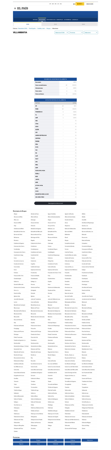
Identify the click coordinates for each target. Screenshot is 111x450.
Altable (83, 217)
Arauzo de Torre (52, 223)
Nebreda (33, 320)
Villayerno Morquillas (19, 425)
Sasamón (50, 375)
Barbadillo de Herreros (19, 231)
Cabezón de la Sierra (36, 243)
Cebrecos (50, 258)
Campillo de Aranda (69, 243)
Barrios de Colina (18, 234)
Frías (49, 276)
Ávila (21, 440)
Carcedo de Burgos (86, 246)
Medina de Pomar (35, 308)
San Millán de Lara (18, 367)
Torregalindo (68, 384)
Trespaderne (85, 387)
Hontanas (67, 284)
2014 (55, 24)
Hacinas (33, 284)
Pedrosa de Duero (86, 328)
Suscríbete (80, 4)
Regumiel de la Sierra (53, 352)
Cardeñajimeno (34, 249)
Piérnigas (16, 334)
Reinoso (67, 352)
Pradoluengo (68, 337)
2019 (27, 24)
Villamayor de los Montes (37, 414)
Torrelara (84, 384)
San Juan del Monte (52, 364)
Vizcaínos (33, 428)
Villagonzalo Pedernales (88, 408)
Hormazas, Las (68, 287)
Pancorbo (33, 328)
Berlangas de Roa (35, 237)
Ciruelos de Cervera (19, 264)
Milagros (84, 311)
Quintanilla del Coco (53, 346)
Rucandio (33, 361)
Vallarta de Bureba (52, 393)
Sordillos (16, 378)
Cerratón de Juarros (19, 261)
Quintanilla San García (70, 346)
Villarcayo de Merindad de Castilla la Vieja (72, 420)
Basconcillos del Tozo (36, 234)
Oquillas (33, 323)
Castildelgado (51, 252)
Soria (38, 444)
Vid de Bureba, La (86, 402)
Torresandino (34, 387)
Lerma (15, 302)
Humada (33, 293)
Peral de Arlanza (86, 331)
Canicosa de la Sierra (19, 246)
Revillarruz (33, 355)
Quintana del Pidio (86, 340)
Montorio (50, 317)
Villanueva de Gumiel (87, 417)
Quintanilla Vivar (18, 349)
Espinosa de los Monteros (71, 270)
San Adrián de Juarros (36, 364)
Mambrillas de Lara (35, 305)
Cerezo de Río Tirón (86, 258)
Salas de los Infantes (70, 361)
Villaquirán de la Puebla (36, 420)
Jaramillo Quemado (19, 299)
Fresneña (67, 273)
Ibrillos (83, 293)
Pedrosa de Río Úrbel (53, 331)
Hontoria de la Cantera (19, 287)
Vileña (32, 405)
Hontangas (84, 284)
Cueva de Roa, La (69, 267)
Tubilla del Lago (35, 390)
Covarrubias (17, 267)
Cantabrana (34, 246)
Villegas (50, 425)
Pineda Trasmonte (52, 334)
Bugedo (33, 240)
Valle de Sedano (86, 396)
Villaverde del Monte (70, 422)
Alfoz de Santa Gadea (70, 217)
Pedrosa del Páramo (19, 331)
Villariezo (84, 420)
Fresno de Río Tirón (18, 276)
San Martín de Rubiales (87, 364)
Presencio (84, 337)
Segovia (21, 444)
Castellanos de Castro (36, 252)
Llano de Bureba (35, 302)
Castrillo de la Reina (86, 252)
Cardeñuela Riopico (52, 249)
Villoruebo (67, 425)
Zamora (73, 444)
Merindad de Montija (87, 308)
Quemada (50, 340)
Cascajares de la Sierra (19, 252)
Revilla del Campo (18, 355)
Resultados (42, 20)
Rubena (84, 358)
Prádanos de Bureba (53, 337)
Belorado (84, 234)
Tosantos (67, 387)
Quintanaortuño (35, 343)
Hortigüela (33, 290)
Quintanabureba (69, 340)
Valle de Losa (85, 393)
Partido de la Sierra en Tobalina (72, 328)
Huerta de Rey (17, 293)
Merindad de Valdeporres (54, 311)
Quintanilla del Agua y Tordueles (21, 346)
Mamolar (50, 305)
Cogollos (33, 264)
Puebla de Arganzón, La (19, 340)
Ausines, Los (85, 226)
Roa (32, 358)
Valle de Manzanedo (19, 396)
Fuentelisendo (34, 278)
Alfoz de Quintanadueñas (54, 217)
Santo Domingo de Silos (70, 373)
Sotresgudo (68, 378)
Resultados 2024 (51, 20)
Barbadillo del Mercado (36, 231)
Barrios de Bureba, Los (87, 231)
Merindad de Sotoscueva (37, 311)
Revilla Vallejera (52, 355)
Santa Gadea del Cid (87, 367)
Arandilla (84, 220)
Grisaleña (67, 281)
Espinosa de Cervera (36, 270)
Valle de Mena (34, 396)
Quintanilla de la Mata (36, 346)
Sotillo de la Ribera (35, 378)
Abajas (15, 214)
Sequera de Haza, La (70, 375)
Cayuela (33, 258)
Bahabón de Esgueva (36, 229)
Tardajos (33, 381)
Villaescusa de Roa (69, 405)
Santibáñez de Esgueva (36, 373)
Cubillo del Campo (35, 267)
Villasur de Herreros (36, 422)
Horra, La (16, 290)
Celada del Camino (69, 258)
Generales (75, 20)
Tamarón (16, 381)
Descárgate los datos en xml (55, 203)
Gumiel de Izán (85, 281)
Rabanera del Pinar (35, 349)
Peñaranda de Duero (70, 331)
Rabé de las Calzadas (70, 349)
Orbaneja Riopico (52, 323)
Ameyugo (33, 220)
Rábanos (50, 349)
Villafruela (50, 408)
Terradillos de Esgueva (70, 381)
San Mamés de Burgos (70, 364)
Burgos (66, 240)
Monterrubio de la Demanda (37, 317)
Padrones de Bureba (19, 326)
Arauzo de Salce (35, 223)
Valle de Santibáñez (69, 396)
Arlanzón (33, 226)
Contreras (67, 264)
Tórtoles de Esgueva (53, 387)
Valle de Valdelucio (69, 399)
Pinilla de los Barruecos (70, 334)
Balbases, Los (51, 229)
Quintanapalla (51, 343)
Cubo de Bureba (52, 267)
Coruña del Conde (86, 264)
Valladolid (55, 444)
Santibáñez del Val (52, 373)
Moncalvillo (16, 317)
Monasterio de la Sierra (70, 314)
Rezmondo (84, 355)
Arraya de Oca (51, 226)
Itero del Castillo (69, 296)
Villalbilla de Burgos (52, 411)
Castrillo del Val (34, 255)
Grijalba (50, 281)
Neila (49, 320)
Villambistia (68, 414)
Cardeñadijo (17, 249)
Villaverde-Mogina (86, 422)
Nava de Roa (85, 317)
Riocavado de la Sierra (19, 358)
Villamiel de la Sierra (19, 417)
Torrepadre (16, 387)
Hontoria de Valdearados (54, 287)
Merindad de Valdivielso (70, 311)
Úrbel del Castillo (52, 390)
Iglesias (33, 296)
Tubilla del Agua (18, 390)
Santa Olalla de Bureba (19, 373)
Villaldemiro (85, 411)
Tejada (49, 381)
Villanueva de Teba (18, 420)
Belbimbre (67, 234)
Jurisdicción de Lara (70, 299)
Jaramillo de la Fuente (87, 296)
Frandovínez (34, 273)
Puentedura (34, 340)
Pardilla (50, 328)
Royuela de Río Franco (70, 358)
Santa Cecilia (34, 367)
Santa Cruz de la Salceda (54, 367)
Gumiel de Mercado (18, 284)
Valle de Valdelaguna (53, 399)
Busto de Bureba (86, 240)
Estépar (84, 270)
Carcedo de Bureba (69, 246)
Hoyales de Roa (51, 290)
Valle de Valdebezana (36, 399)
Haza (49, 284)
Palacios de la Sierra (36, 326)
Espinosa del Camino (53, 270)
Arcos (66, 223)
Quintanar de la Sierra (70, 343)
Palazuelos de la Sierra (70, 326)
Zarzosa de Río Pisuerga (71, 428)
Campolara (84, 243)
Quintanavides (85, 343)
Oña (15, 323)
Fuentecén (84, 276)
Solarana (84, 375)
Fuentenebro (68, 278)
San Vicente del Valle (87, 373)
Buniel (49, 240)
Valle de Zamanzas (86, 399)
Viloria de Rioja (85, 425)
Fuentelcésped (17, 278)
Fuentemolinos (51, 278)
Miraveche (33, 314)
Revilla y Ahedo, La (69, 355)
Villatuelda (50, 422)
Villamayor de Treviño (53, 414)
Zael (49, 428)
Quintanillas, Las (86, 346)
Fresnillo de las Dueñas (87, 273)
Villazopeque (34, 425)
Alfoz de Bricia (34, 217)
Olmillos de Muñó (86, 320)
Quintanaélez (17, 343)
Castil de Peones (69, 252)
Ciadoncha (33, 261)
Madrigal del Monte (52, 302)
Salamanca (90, 440)
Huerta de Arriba (86, 290)
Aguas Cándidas (52, 214)
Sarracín (33, 375)
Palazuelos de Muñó (87, 326)
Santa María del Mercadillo (71, 370)
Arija (15, 226)
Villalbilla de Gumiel (69, 411)
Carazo (49, 246)
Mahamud (84, 302)
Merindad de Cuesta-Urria (71, 308)
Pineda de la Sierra (35, 334)
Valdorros (33, 393)
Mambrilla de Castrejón (19, 305)
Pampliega (16, 328)
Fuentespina (85, 278)
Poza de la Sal (34, 337)
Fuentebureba (68, 276)
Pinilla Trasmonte (18, 337)
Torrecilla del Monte (53, 384)
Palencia (73, 440)
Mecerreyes (17, 308)
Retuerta (84, 352)
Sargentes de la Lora (19, 375)
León (55, 440)
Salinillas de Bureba (19, 364)
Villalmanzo (17, 414)
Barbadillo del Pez (52, 231)
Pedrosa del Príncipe (36, 331)
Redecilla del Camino (19, 352)
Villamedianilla (85, 414)
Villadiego (50, 405)
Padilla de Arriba (86, 323)
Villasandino (17, 422)
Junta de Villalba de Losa (54, 299)
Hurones (50, 293)
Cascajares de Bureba (87, 249)
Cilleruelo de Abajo (69, 261)
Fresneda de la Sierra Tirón (54, 273)
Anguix (49, 220)
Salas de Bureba (52, 361)
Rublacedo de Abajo (19, 361)
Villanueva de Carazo (70, 417)
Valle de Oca (51, 396)
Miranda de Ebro (18, 314)
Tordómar (33, 384)
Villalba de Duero (35, 411)
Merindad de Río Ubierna (20, 311)
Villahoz (16, 411)
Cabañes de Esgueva (19, 243)
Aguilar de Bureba (69, 214)
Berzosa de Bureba (52, 237)
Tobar (15, 384)
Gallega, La (33, 281)
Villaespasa (16, 408)
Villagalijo (67, 408)
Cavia (15, 258)
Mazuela (84, 305)
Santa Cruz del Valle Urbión (71, 367)
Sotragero (50, 378)
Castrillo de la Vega (18, 255)
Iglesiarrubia (17, 296)
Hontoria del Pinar (35, 287)
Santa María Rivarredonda (88, 370)
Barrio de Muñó (68, 231)
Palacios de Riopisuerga (54, 326)
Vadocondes (68, 390)
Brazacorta (84, 237)
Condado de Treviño (53, 264)
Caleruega (50, 243)
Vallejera (16, 402)
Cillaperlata (50, 261)
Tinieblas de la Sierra (87, 381)
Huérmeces (68, 290)
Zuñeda (16, 431)
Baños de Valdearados (70, 229)
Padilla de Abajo (69, 323)
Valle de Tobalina (18, 399)
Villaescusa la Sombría (87, 405)
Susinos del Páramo (87, 378)
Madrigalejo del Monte (70, 302)
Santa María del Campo (36, 370)
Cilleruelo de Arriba (86, 261)
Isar (49, 296)
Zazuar (83, 428)
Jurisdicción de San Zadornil (89, 299)
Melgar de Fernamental (53, 308)
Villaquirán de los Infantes (54, 420)
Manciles (67, 305)
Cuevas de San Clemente (88, 267)
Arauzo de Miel (17, 223)
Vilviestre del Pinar (18, 428)
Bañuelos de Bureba (87, 229)
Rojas (49, 358)
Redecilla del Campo (36, 352)
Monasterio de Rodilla (87, 314)
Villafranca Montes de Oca (37, 408)
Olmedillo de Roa (69, 320)
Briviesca (16, 240)
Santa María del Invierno (54, 370)
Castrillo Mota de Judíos (70, 255)
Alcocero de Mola (18, 217)
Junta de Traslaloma (36, 299)
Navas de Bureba (18, 320)
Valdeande (84, 390)
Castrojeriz (84, 255)
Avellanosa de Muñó (19, 229)
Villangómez (34, 417)
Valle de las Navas (69, 393)
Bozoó (66, 237)
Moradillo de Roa (69, 317)
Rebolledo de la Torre (87, 349)
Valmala (67, 402)
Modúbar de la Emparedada (54, 314)
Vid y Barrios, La (18, 405)
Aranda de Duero (69, 220)
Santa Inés (16, 370)
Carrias (66, 249)
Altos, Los (16, 220)
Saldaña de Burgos (86, 361)
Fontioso (16, 273)
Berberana (16, 237)
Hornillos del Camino (87, 287)
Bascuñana (50, 234)
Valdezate (16, 393)
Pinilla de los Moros (86, 334)
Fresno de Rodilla (35, 276)
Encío (15, 270)
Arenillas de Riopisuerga (88, 223)
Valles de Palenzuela (36, 402)
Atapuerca (67, 226)
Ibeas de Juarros (69, 293)
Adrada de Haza (35, 214)
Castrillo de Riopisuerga (53, 255)
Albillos (83, 214)
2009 (83, 24)
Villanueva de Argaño (53, 417)
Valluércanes (51, 402)
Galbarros (16, 281)
